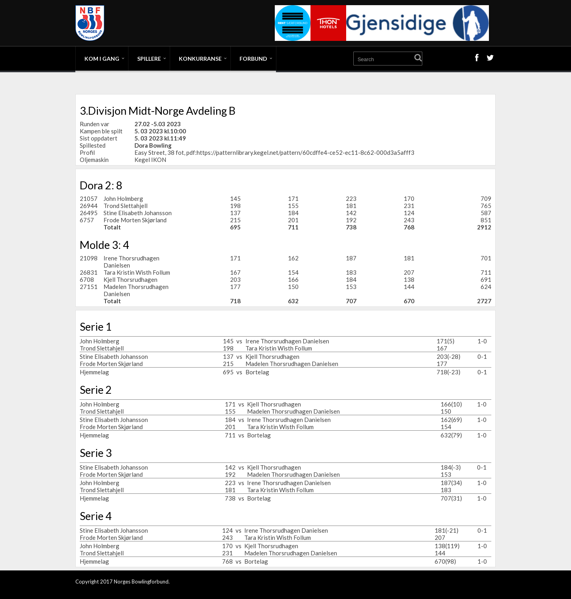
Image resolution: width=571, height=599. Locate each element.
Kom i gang (101, 58)
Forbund (253, 58)
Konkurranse (200, 58)
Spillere (149, 58)
